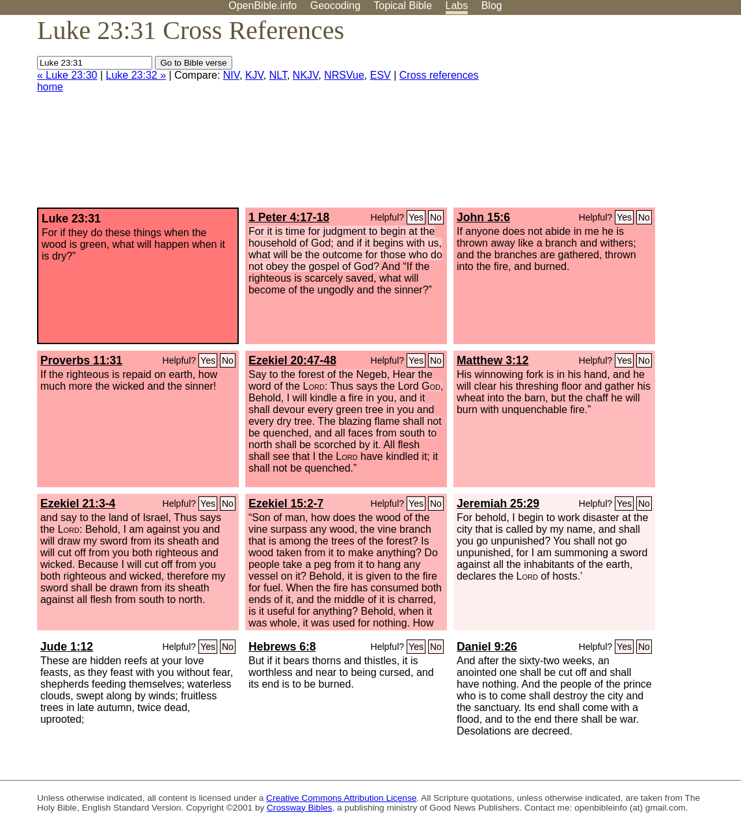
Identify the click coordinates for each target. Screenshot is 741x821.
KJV (254, 75)
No (436, 217)
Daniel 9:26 (487, 646)
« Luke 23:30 (67, 75)
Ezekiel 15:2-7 (286, 503)
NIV (231, 75)
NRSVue (344, 75)
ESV (380, 75)
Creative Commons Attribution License (341, 798)
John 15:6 (483, 217)
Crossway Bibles (299, 808)
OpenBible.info (262, 5)
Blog (491, 5)
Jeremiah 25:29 (498, 503)
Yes (416, 217)
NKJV (305, 75)
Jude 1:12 (66, 646)
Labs (457, 5)
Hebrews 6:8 (282, 646)
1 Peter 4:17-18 (289, 217)
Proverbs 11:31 (81, 360)
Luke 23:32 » (136, 75)
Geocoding (335, 5)
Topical (402, 5)
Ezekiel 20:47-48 (292, 360)
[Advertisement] (609, 116)
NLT (278, 75)
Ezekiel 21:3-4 (77, 503)
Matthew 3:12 (492, 360)
